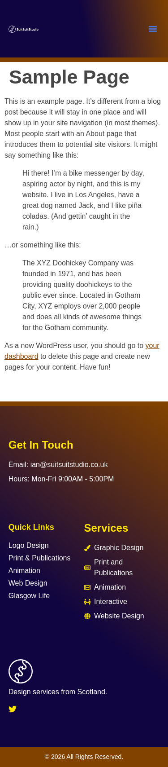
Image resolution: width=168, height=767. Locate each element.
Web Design (28, 583)
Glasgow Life (29, 595)
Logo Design (29, 545)
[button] (152, 28)
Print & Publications (40, 558)
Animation (24, 570)
